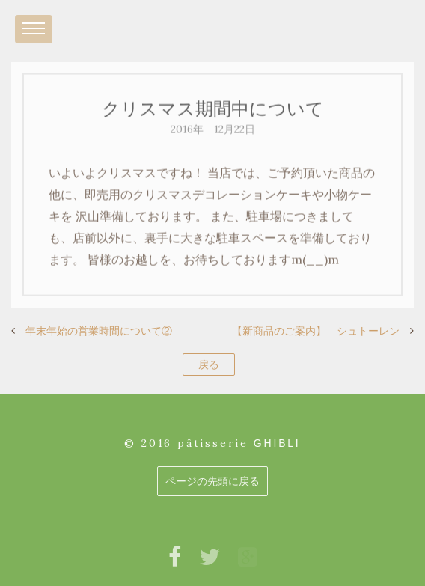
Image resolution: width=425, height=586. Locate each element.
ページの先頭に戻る (212, 481)
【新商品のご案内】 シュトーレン (316, 331)
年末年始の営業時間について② (98, 331)
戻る (208, 364)
